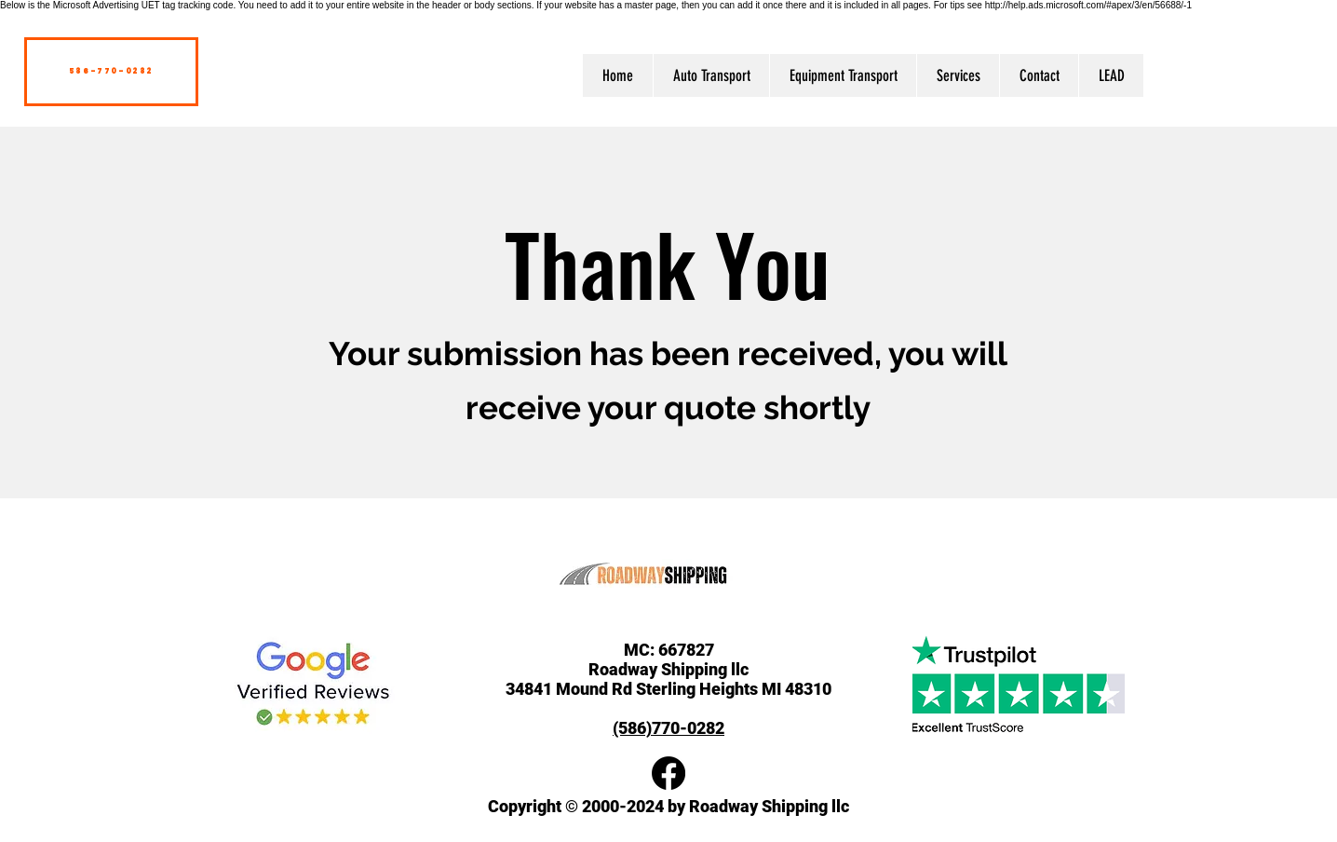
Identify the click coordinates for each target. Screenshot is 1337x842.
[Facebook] (668, 773)
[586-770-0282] (111, 71)
